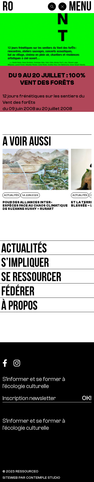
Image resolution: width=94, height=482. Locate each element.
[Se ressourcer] (47, 276)
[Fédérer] (47, 290)
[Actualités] (47, 247)
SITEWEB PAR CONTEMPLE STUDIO (31, 477)
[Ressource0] (8, 6)
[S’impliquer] (47, 262)
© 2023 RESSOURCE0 (20, 471)
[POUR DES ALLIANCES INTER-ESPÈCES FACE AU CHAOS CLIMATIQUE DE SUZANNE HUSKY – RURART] (35, 179)
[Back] (62, 7)
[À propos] (47, 305)
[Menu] (80, 6)
